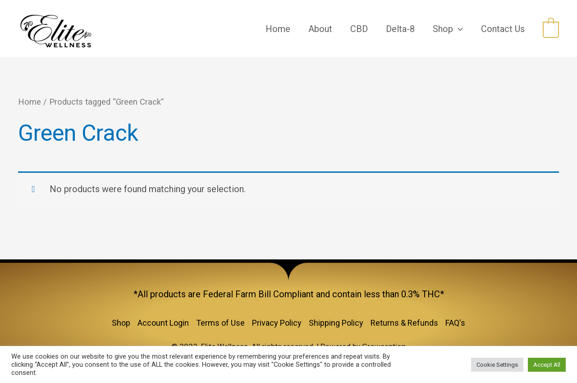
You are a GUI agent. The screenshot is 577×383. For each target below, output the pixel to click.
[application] (458, 29)
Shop (448, 29)
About (320, 28)
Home (278, 28)
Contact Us (503, 28)
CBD (359, 28)
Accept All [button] (546, 364)
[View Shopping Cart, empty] (551, 28)
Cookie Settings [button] (497, 364)
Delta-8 (400, 28)
